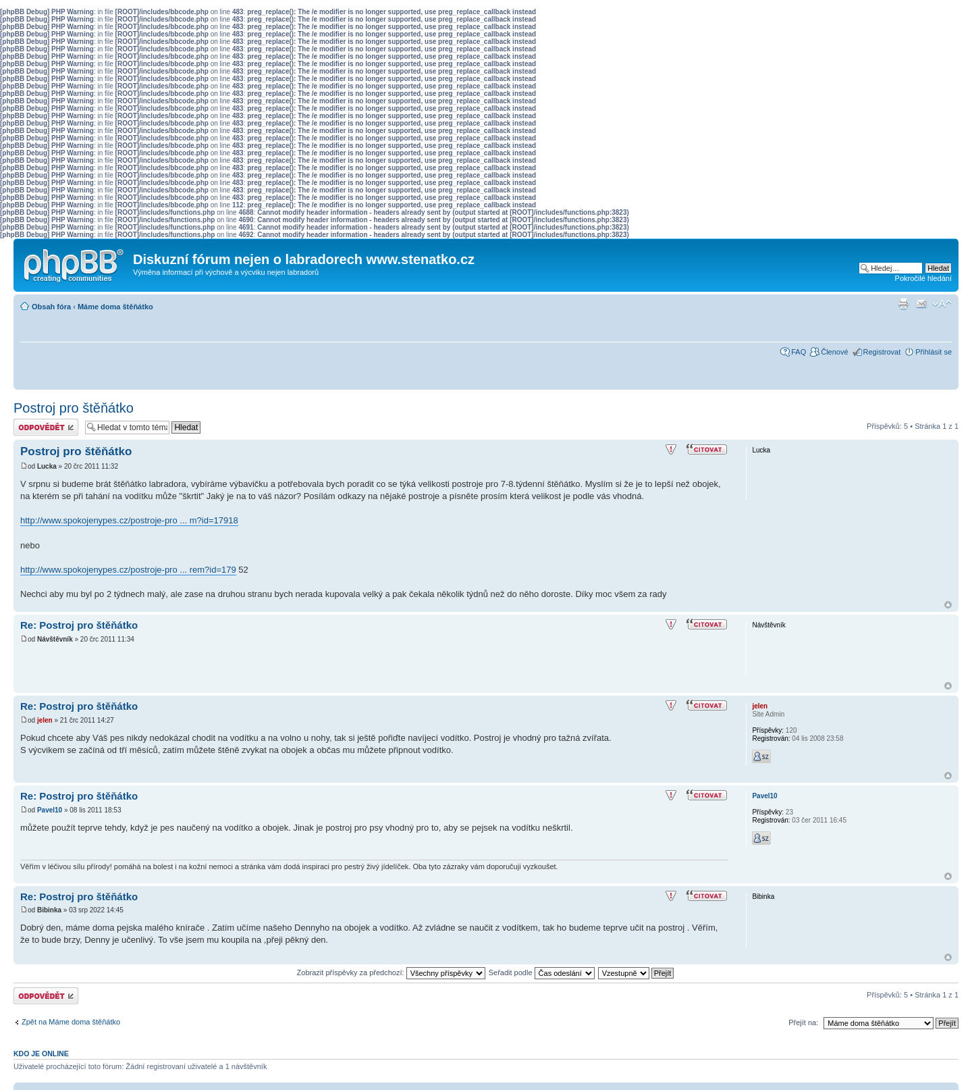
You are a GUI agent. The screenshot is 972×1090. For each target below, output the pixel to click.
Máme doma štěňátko (115, 307)
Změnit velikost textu (942, 304)
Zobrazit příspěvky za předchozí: (391, 972)
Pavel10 (49, 810)
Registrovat (882, 352)
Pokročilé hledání (923, 278)
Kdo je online (41, 1053)
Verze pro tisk (903, 304)
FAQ (798, 352)
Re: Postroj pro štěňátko (79, 625)
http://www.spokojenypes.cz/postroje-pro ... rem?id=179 (128, 570)
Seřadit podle (542, 972)
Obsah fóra (51, 307)
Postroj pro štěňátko (74, 407)
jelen (45, 720)
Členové (834, 352)
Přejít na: (803, 1022)
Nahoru (948, 604)
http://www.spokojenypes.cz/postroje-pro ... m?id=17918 (129, 520)
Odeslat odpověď (46, 427)
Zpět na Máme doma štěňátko (71, 1022)
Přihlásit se (933, 352)
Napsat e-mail (921, 304)
